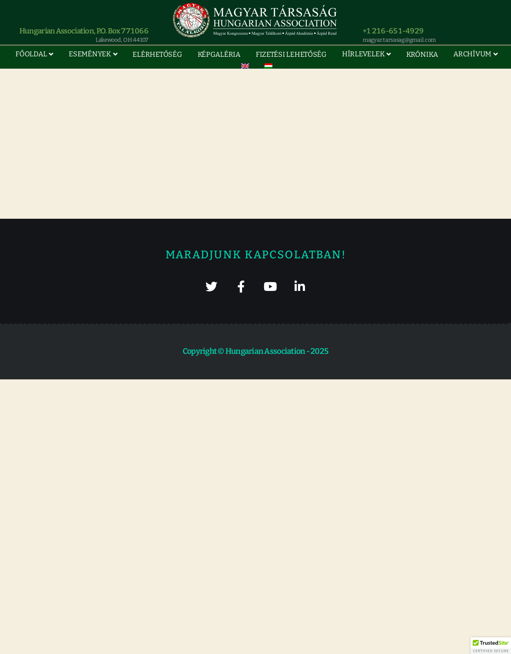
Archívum (472, 54)
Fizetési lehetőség (291, 54)
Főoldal (31, 54)
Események (90, 54)
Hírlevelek (363, 54)
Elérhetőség (157, 54)
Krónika (422, 54)
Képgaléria (219, 54)
